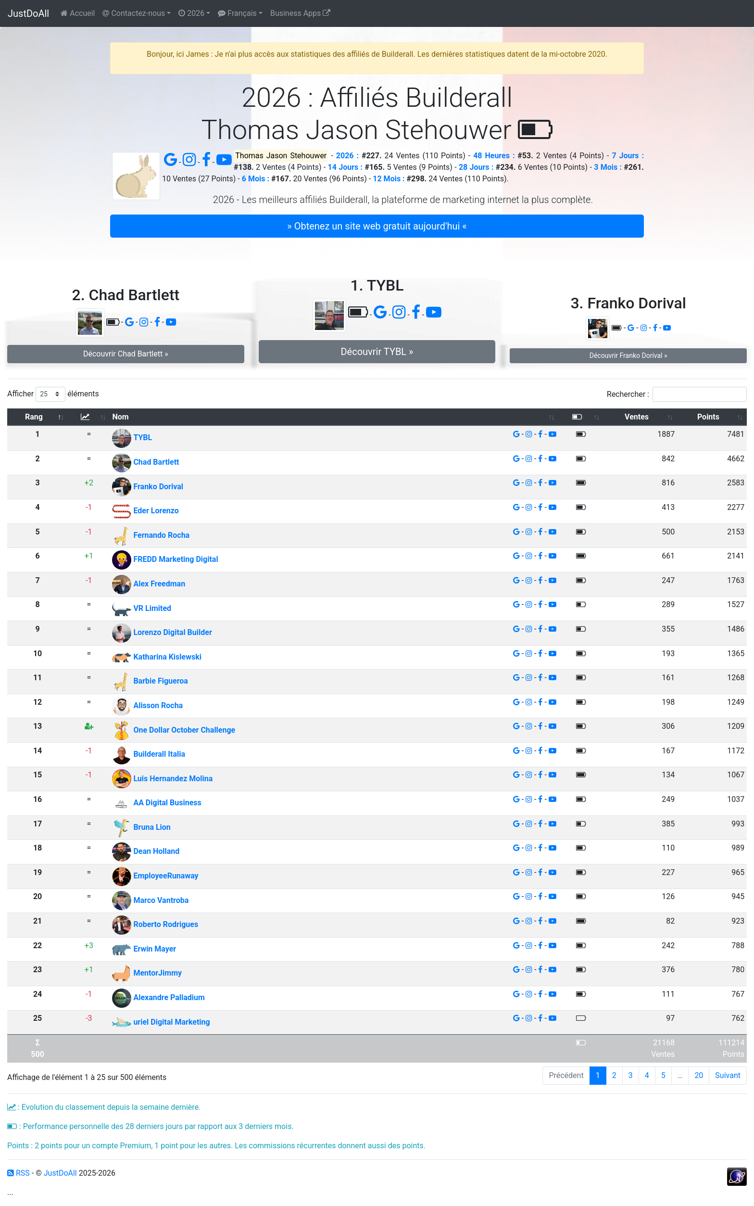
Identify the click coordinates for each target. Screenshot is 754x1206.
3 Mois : (608, 167)
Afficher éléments (53, 394)
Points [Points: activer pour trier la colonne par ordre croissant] (708, 416)
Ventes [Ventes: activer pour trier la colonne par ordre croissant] (637, 416)
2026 (191, 13)
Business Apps (300, 13)
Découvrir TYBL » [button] (376, 351)
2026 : (347, 155)
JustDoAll (28, 13)
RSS (18, 1173)
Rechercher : (677, 394)
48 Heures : (494, 155)
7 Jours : (628, 155)
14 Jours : (345, 167)
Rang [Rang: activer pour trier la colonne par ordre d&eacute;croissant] (34, 416)
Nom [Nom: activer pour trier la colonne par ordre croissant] (120, 416)
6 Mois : (255, 178)
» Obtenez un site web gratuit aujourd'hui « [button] (376, 226)
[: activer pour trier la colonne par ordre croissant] (89, 417)
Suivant (728, 1075)
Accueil (78, 13)
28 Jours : (476, 167)
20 (698, 1075)
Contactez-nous (133, 13)
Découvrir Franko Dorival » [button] (628, 355)
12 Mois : (388, 178)
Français (237, 13)
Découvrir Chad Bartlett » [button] (125, 353)
